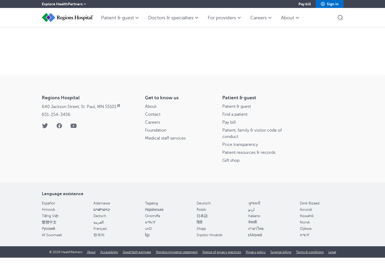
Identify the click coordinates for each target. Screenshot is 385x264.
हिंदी (199, 229)
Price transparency (240, 151)
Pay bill (229, 128)
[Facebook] (59, 134)
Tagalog (151, 210)
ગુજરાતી (254, 210)
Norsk (305, 229)
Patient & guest (236, 112)
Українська (154, 216)
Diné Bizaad (309, 210)
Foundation (155, 136)
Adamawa (101, 210)
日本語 (202, 222)
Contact (152, 120)
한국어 (99, 241)
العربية (98, 229)
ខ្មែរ (147, 241)
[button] (329, 4)
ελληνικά (255, 241)
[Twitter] (45, 134)
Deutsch (204, 210)
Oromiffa (152, 222)
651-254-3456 (56, 121)
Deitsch (99, 222)
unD (148, 235)
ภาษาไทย (256, 235)
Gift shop (230, 166)
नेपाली (252, 229)
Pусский (48, 235)
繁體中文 (49, 229)
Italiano (254, 222)
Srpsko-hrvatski (210, 241)
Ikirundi (306, 216)
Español (48, 210)
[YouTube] (73, 134)
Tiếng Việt (50, 222)
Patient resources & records (248, 158)
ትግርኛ (304, 241)
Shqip (201, 235)
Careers (152, 128)
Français (100, 235)
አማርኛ (150, 229)
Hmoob (48, 216)
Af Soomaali (52, 241)
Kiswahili (307, 222)
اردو (251, 216)
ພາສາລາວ (101, 216)
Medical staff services (165, 144)
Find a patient (234, 120)
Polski (201, 216)
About (150, 112)
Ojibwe (306, 235)
